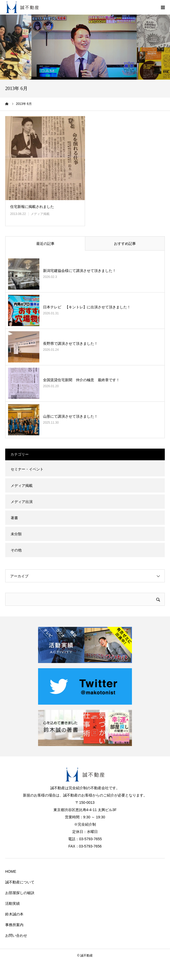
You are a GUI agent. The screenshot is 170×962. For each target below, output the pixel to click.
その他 (16, 550)
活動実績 (12, 903)
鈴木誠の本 (14, 914)
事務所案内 (14, 925)
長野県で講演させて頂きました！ (70, 343)
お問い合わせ (16, 935)
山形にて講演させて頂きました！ (70, 416)
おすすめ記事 (125, 243)
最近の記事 (45, 243)
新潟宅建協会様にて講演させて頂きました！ (79, 271)
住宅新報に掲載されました (32, 207)
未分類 (16, 534)
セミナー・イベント (27, 469)
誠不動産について (19, 882)
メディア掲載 (40, 214)
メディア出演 (22, 502)
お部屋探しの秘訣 (19, 893)
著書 (14, 518)
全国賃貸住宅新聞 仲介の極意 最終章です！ (81, 380)
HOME (10, 871)
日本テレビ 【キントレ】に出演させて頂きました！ (87, 307)
